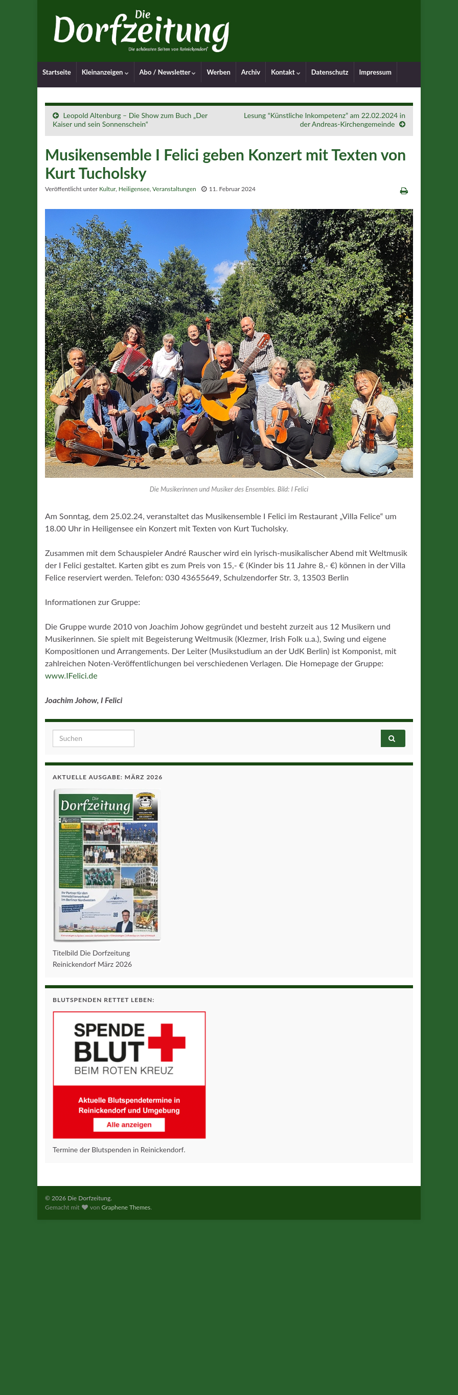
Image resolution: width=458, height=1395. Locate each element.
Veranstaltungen (174, 189)
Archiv (250, 72)
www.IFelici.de (71, 675)
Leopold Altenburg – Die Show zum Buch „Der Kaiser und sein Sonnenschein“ (130, 119)
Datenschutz (330, 72)
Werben (218, 72)
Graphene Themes (125, 1207)
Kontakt (286, 72)
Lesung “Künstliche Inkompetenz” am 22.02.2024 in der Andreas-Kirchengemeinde (324, 119)
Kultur (107, 189)
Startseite (56, 72)
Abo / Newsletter (168, 72)
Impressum (375, 72)
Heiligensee (134, 189)
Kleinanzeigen (105, 72)
